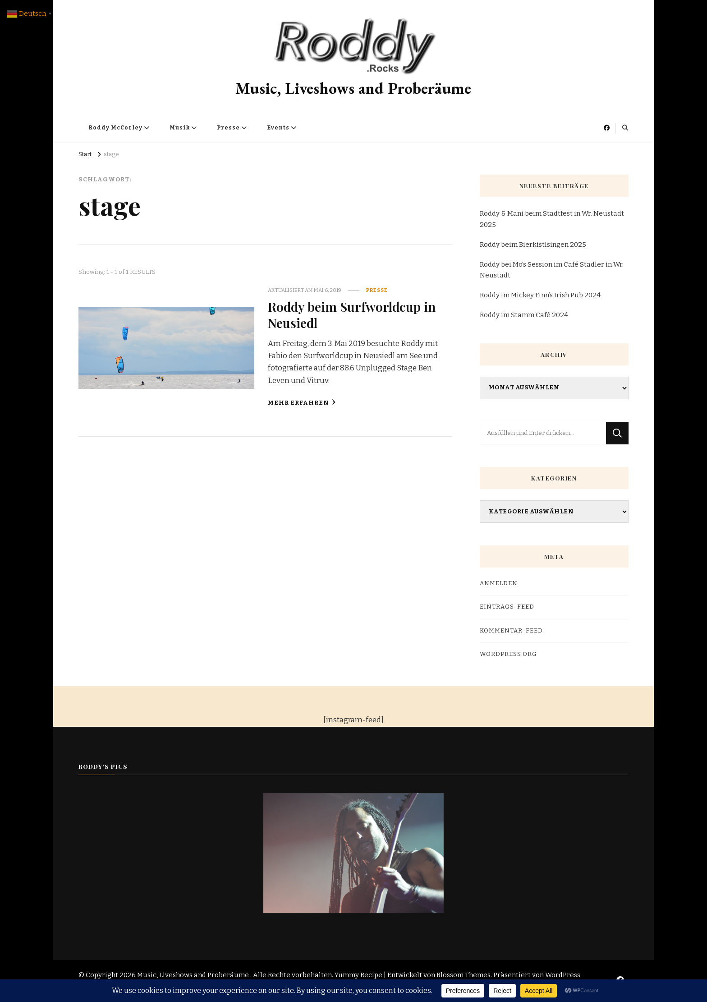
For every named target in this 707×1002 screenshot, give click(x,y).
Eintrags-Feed (507, 606)
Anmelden (499, 583)
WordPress (562, 975)
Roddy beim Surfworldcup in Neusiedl (352, 314)
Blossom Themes (463, 975)
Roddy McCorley (115, 128)
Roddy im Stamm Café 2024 (524, 315)
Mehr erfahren (302, 402)
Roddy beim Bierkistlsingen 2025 (533, 244)
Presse (228, 128)
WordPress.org (508, 654)
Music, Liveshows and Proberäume (353, 88)
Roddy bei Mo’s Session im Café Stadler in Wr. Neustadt (552, 269)
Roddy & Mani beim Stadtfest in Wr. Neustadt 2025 (552, 218)
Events (278, 128)
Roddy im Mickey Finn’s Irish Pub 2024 (540, 295)
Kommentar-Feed (511, 630)
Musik (180, 128)
